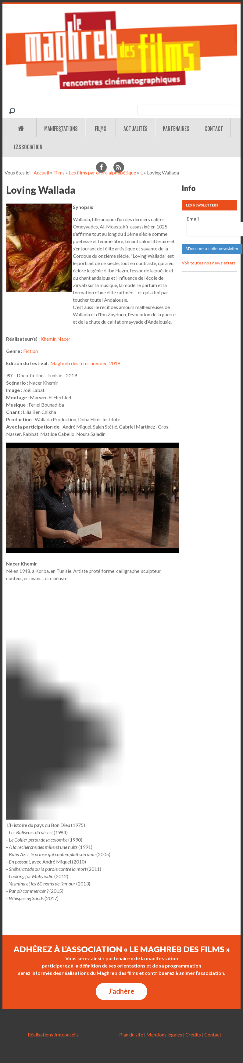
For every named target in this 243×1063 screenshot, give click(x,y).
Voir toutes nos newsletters (209, 262)
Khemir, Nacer (55, 339)
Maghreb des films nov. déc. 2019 (85, 363)
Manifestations (61, 128)
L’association (28, 147)
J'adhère (121, 991)
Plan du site (131, 1034)
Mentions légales (164, 1034)
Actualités (135, 128)
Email (193, 218)
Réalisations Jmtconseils (53, 1034)
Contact (214, 128)
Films (100, 128)
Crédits (193, 1034)
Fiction (30, 351)
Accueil (41, 172)
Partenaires (176, 128)
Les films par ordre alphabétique (102, 172)
